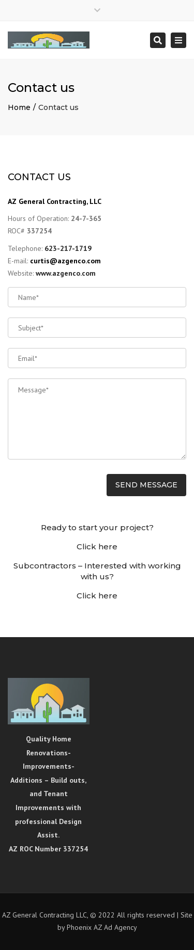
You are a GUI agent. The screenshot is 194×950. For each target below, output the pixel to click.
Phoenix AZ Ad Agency (102, 927)
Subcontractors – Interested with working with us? (97, 571)
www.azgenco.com (66, 273)
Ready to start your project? (97, 527)
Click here (97, 546)
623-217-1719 (68, 248)
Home (19, 107)
